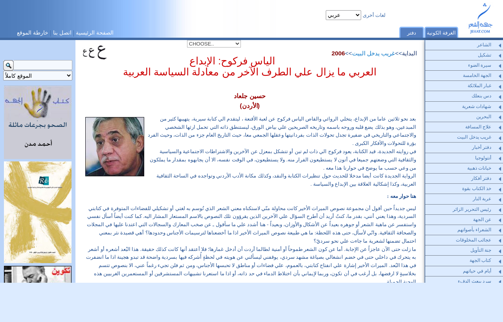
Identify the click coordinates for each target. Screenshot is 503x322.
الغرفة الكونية (441, 33)
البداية (409, 53)
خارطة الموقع (32, 32)
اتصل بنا (62, 32)
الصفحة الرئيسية (95, 32)
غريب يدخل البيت (373, 53)
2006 (338, 53)
